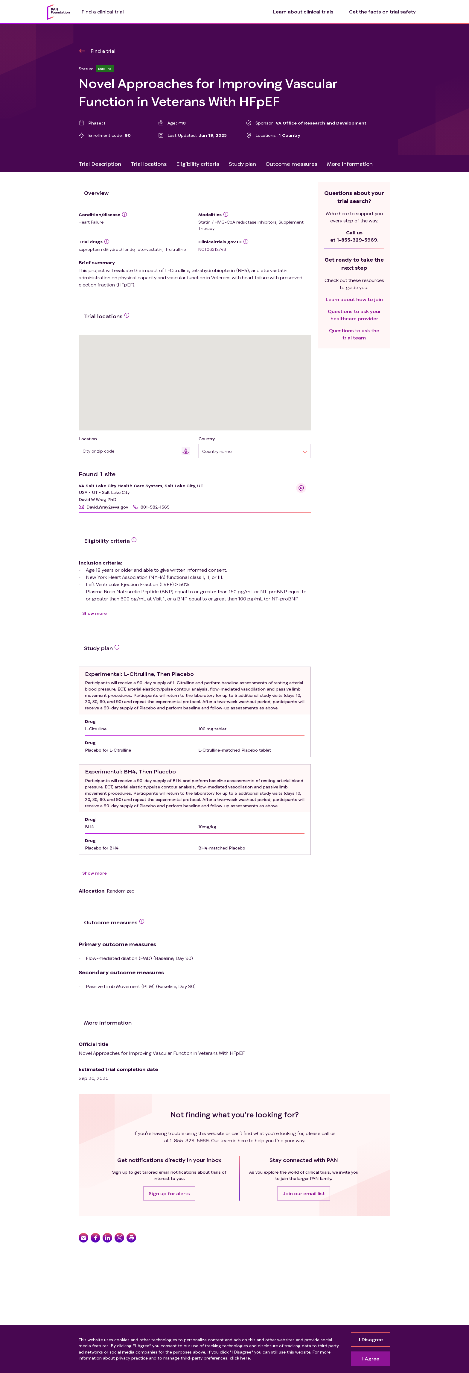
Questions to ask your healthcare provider (354, 314)
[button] (103, 507)
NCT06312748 (212, 249)
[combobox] (132, 451)
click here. (240, 1357)
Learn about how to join (354, 299)
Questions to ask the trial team (354, 333)
